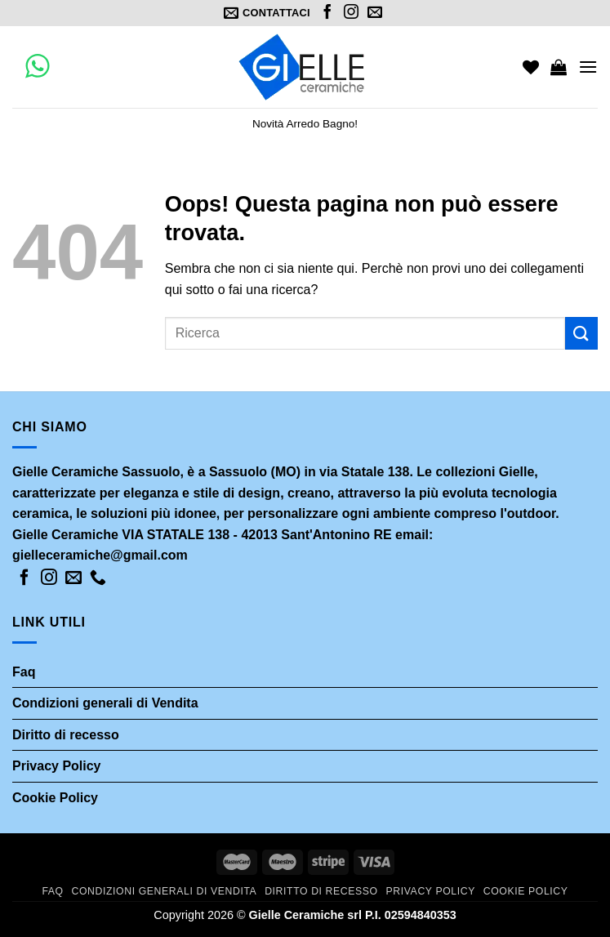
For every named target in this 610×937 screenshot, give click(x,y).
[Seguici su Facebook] (327, 13)
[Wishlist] (531, 67)
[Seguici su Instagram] (351, 13)
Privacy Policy (56, 766)
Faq (23, 672)
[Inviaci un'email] (374, 13)
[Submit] (581, 333)
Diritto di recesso (65, 735)
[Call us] (98, 578)
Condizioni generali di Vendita (105, 703)
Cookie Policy (55, 798)
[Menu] (588, 67)
